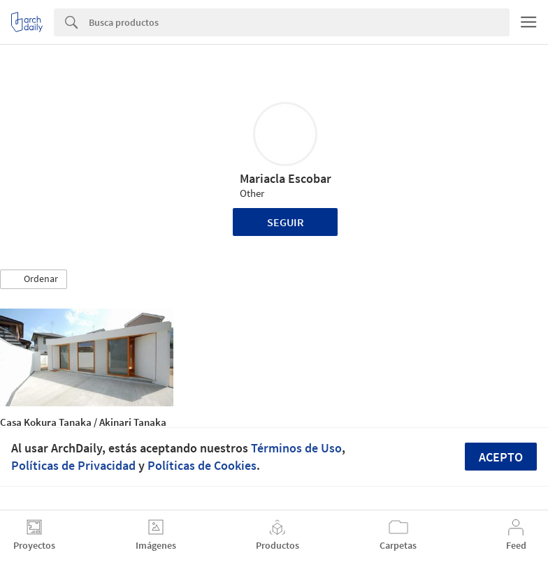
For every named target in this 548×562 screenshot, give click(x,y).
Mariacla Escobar (285, 178)
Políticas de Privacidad (73, 465)
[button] (33, 279)
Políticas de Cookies (202, 465)
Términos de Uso (296, 448)
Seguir (285, 222)
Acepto (501, 457)
